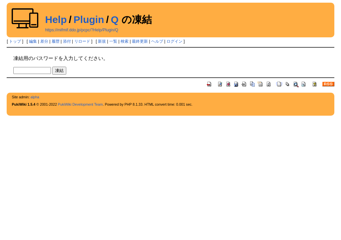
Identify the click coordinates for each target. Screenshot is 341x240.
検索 (125, 41)
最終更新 (140, 41)
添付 (67, 41)
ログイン (174, 41)
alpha (35, 97)
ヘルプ (157, 41)
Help (56, 19)
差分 (44, 41)
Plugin (89, 19)
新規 (102, 41)
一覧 (113, 41)
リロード (82, 41)
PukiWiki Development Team (80, 104)
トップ (15, 41)
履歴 (56, 41)
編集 (33, 41)
